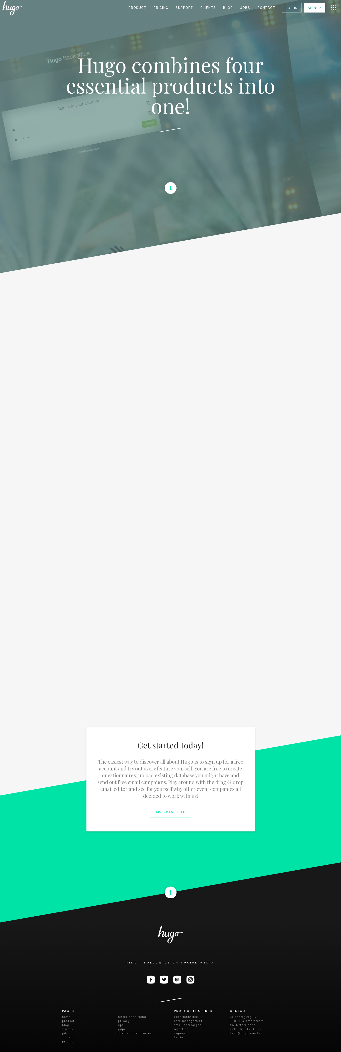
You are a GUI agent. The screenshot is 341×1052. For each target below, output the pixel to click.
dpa (121, 1025)
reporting (181, 1029)
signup (314, 8)
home (66, 1017)
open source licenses (135, 1033)
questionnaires (186, 1017)
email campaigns (188, 1025)
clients (208, 8)
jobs (245, 8)
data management (188, 1021)
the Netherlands (243, 1025)
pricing (161, 8)
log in (292, 8)
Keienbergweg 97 (243, 1017)
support (184, 8)
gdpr (122, 1029)
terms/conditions (132, 1017)
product (137, 8)
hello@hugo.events (245, 1033)
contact (266, 8)
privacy (124, 1021)
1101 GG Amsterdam (247, 1021)
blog (228, 8)
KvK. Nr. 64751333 (245, 1029)
